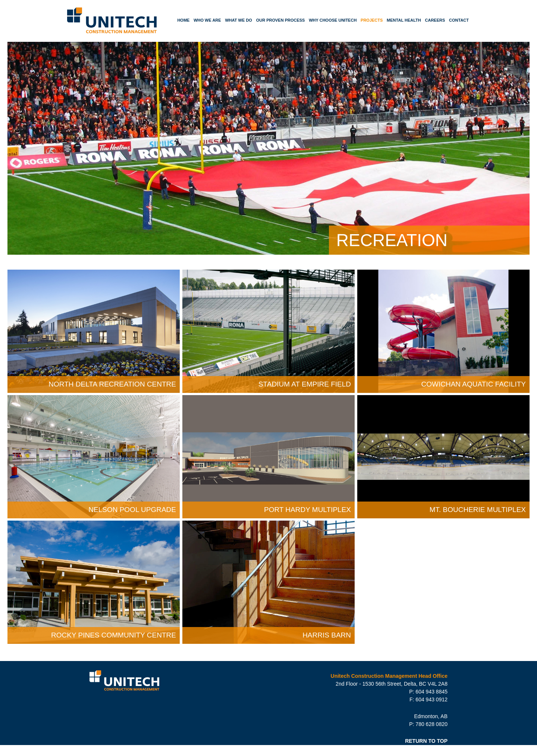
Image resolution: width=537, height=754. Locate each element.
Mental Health (404, 20)
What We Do (238, 20)
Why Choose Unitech (333, 20)
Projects (372, 20)
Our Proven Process (280, 20)
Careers (435, 20)
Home (183, 20)
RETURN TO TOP (426, 741)
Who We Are (207, 20)
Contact (459, 20)
